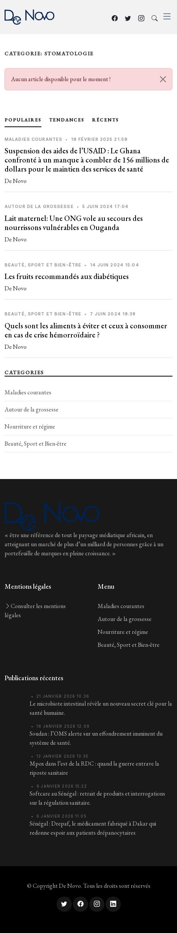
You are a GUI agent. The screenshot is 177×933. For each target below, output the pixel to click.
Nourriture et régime (30, 426)
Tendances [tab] (66, 120)
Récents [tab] (105, 120)
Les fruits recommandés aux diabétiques (67, 276)
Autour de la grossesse (31, 409)
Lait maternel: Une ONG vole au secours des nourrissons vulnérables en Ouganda (74, 222)
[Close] (163, 81)
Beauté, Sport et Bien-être (35, 444)
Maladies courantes (28, 392)
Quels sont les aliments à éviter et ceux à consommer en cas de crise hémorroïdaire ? (86, 330)
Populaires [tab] (23, 120)
